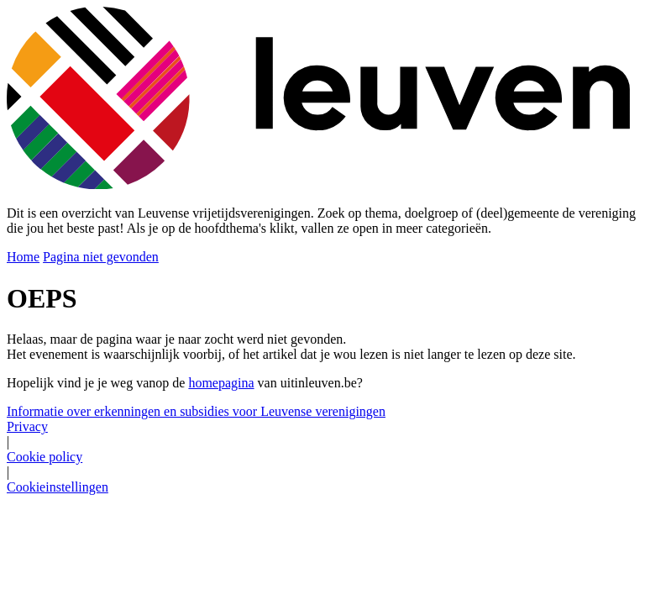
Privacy (27, 426)
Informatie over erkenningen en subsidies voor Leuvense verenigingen (196, 411)
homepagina (221, 383)
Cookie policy (44, 457)
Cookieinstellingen (57, 487)
